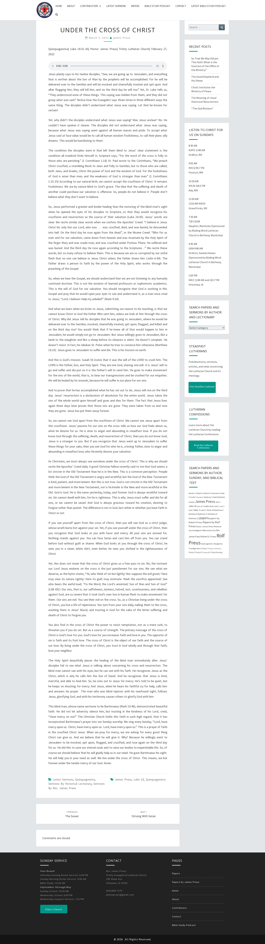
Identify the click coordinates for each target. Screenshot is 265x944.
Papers (135, 6)
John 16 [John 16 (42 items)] (192, 506)
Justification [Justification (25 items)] (208, 506)
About (71, 6)
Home (58, 6)
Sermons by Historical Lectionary (70, 784)
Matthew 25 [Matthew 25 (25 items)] (194, 518)
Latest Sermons (116, 6)
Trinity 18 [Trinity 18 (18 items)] (206, 552)
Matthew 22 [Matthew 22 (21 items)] (212, 514)
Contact (180, 6)
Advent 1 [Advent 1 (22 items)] (192, 493)
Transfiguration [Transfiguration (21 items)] (195, 548)
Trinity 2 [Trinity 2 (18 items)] (211, 548)
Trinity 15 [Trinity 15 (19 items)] (198, 552)
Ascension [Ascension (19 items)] (215, 493)
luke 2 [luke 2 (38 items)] (197, 510)
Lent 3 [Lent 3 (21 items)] (191, 510)
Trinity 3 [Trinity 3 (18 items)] (218, 548)
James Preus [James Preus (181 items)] (205, 501)
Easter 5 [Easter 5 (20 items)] (193, 497)
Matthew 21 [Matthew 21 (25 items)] (202, 514)
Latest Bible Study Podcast (208, 6)
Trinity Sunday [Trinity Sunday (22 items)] (216, 552)
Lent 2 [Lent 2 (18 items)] (222, 506)
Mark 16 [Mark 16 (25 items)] (210, 510)
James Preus (121, 37)
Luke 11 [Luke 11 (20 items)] (203, 510)
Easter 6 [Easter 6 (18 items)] (200, 497)
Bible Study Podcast (157, 6)
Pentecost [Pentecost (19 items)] (217, 526)
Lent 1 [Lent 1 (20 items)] (216, 506)
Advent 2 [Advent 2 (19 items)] (199, 493)
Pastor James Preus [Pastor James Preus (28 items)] (204, 526)
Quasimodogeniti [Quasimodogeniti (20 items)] (195, 530)
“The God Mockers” (202, 108)
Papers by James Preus (185, 882)
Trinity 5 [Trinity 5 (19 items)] (192, 552)
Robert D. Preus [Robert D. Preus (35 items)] (208, 536)
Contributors (89, 6)
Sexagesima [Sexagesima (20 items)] (218, 544)
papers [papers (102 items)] (204, 518)
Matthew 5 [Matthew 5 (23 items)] (218, 510)
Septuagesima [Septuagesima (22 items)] (207, 544)
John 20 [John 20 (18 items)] (200, 506)
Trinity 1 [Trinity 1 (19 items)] (204, 548)
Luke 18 (139, 779)
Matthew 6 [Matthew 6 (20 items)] (193, 514)
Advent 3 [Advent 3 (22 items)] (207, 493)
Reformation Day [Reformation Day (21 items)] (209, 530)
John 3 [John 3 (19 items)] (217, 502)
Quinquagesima (85, 779)
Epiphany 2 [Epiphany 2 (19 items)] (208, 497)
